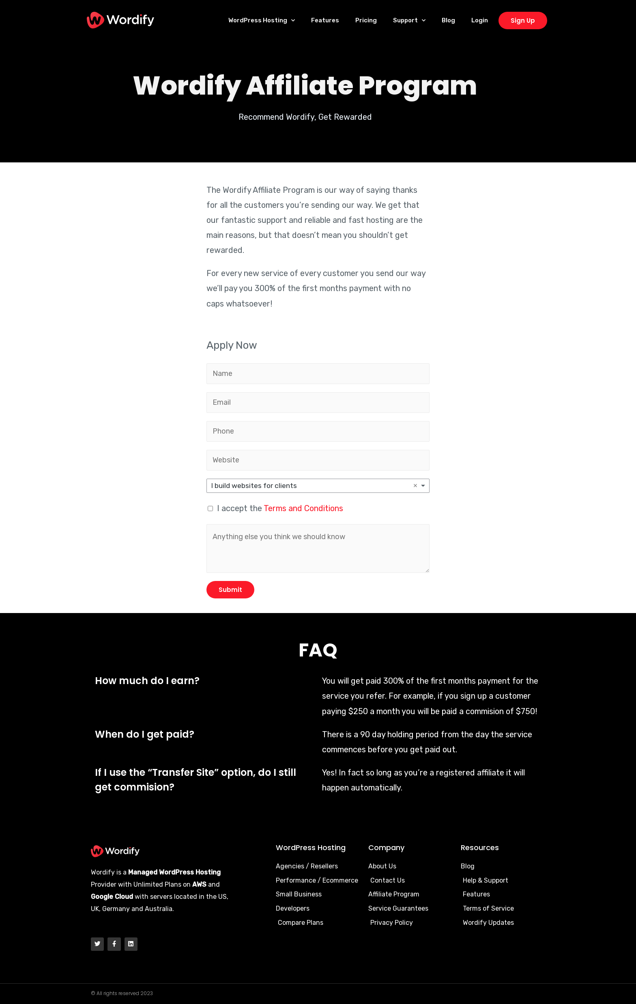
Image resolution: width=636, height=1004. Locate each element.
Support (409, 20)
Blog (448, 20)
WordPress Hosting (261, 20)
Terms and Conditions (303, 508)
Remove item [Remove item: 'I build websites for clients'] (415, 485)
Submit (230, 589)
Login (479, 20)
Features (325, 20)
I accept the (280, 508)
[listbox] (318, 486)
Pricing (366, 20)
